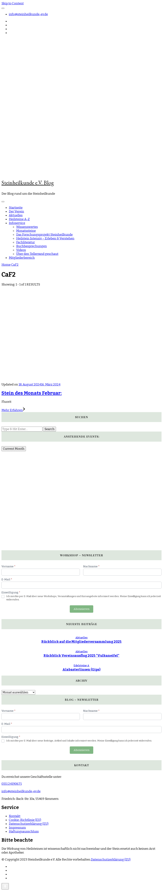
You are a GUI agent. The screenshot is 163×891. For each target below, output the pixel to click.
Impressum (17, 828)
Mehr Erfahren (13, 410)
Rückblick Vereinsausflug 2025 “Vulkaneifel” (81, 656)
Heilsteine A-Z (19, 219)
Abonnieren (81, 609)
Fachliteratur (25, 242)
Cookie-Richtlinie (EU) (25, 820)
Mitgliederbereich (22, 258)
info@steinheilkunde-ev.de (28, 14)
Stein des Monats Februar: (31, 393)
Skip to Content (12, 3)
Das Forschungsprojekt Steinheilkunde (44, 235)
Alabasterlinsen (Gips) (81, 670)
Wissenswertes (27, 227)
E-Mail (6, 579)
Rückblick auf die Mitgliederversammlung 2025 (81, 642)
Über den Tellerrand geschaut (37, 254)
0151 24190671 (11, 784)
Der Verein (16, 211)
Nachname (91, 566)
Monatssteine (26, 231)
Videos (21, 250)
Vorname (8, 566)
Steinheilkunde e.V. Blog (27, 182)
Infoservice (17, 223)
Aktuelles (16, 215)
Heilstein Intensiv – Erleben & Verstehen (45, 238)
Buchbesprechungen (31, 246)
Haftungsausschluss (24, 831)
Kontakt (14, 816)
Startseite (16, 208)
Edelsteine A (81, 665)
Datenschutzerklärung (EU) (28, 824)
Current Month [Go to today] (13, 449)
